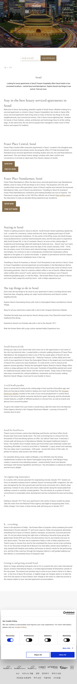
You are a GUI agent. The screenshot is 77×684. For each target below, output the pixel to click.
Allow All (62, 655)
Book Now (8, 164)
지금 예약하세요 (48, 58)
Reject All (38, 655)
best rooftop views (63, 195)
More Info (66, 648)
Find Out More (10, 169)
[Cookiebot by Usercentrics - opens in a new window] (64, 613)
